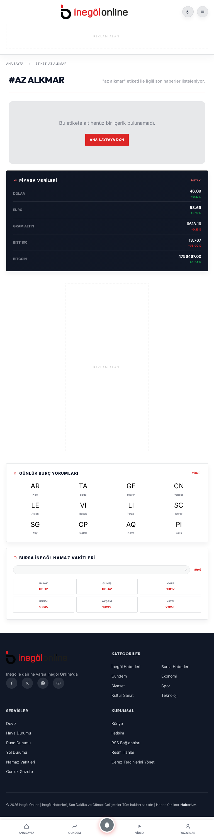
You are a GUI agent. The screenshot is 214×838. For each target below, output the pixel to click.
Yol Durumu (16, 752)
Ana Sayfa (14, 64)
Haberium (188, 805)
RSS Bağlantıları (125, 742)
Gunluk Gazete (19, 771)
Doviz (11, 723)
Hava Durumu (18, 733)
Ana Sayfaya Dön (107, 140)
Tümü (196, 473)
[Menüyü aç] (202, 11)
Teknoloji (169, 695)
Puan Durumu (18, 742)
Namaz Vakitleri (20, 762)
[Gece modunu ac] (187, 11)
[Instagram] (42, 683)
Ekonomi (169, 676)
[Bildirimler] (107, 825)
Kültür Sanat (122, 695)
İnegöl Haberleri (125, 666)
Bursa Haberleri (175, 666)
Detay (196, 180)
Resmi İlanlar (122, 752)
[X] (27, 683)
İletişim (117, 733)
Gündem (119, 676)
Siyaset (118, 685)
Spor (165, 685)
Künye (117, 723)
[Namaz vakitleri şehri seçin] (101, 569)
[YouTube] (58, 683)
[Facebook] (11, 683)
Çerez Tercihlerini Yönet (133, 762)
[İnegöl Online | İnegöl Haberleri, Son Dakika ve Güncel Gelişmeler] (94, 11)
